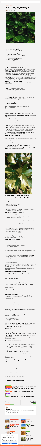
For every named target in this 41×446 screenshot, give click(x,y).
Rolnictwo (34, 403)
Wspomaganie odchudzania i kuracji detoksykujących (16, 60)
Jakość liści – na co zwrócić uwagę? (13, 53)
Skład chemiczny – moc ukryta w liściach (13, 49)
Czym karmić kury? (33, 402)
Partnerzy (34, 445)
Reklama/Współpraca (29, 445)
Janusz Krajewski (13, 10)
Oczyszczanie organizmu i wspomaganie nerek (15, 58)
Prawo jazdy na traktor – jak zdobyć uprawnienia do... (10, 402)
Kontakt (39, 445)
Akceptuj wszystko (9, 443)
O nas (36, 445)
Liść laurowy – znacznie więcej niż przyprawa (14, 48)
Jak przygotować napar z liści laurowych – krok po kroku (16, 50)
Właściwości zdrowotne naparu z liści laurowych (14, 54)
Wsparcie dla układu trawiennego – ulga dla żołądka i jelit (16, 55)
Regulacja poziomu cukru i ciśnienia (13, 59)
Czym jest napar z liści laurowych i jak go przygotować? (15, 46)
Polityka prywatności (23, 445)
